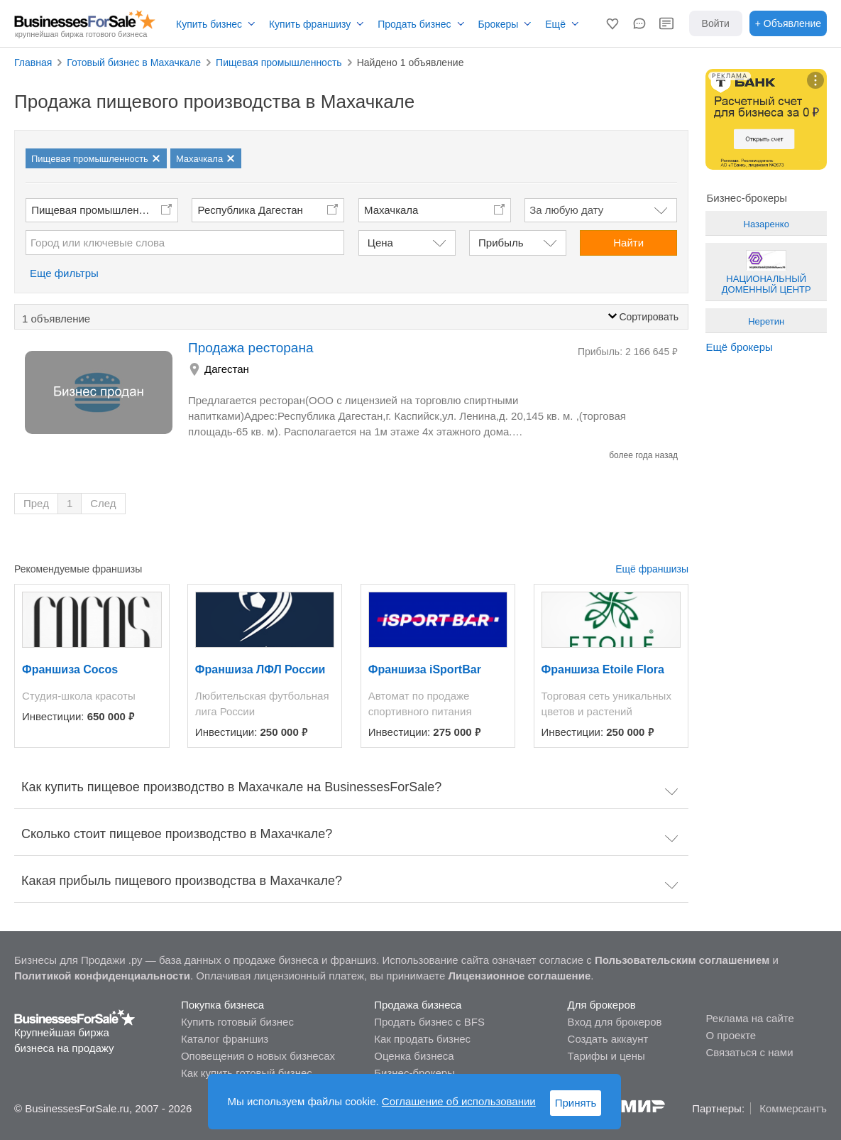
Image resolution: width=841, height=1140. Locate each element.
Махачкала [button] (391, 210)
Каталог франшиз (224, 1039)
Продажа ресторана (250, 347)
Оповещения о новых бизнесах (258, 1056)
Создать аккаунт (608, 1039)
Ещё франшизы (651, 569)
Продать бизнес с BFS (429, 1022)
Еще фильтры (64, 273)
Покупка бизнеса (222, 1005)
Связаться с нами (749, 1052)
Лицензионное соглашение (520, 976)
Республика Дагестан (250, 210)
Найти (628, 243)
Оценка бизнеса (414, 1056)
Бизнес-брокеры (414, 1073)
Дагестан (226, 369)
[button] (612, 23)
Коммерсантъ (793, 1108)
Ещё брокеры (738, 347)
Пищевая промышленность (98, 210)
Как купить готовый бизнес (246, 1073)
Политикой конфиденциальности (102, 976)
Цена (380, 243)
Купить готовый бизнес (237, 1022)
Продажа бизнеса (417, 1005)
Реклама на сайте (749, 1018)
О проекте (730, 1035)
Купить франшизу (310, 24)
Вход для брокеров (615, 1022)
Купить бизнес (209, 24)
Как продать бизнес (422, 1039)
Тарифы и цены (606, 1056)
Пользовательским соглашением (682, 960)
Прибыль (500, 243)
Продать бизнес (414, 24)
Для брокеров (602, 1005)
